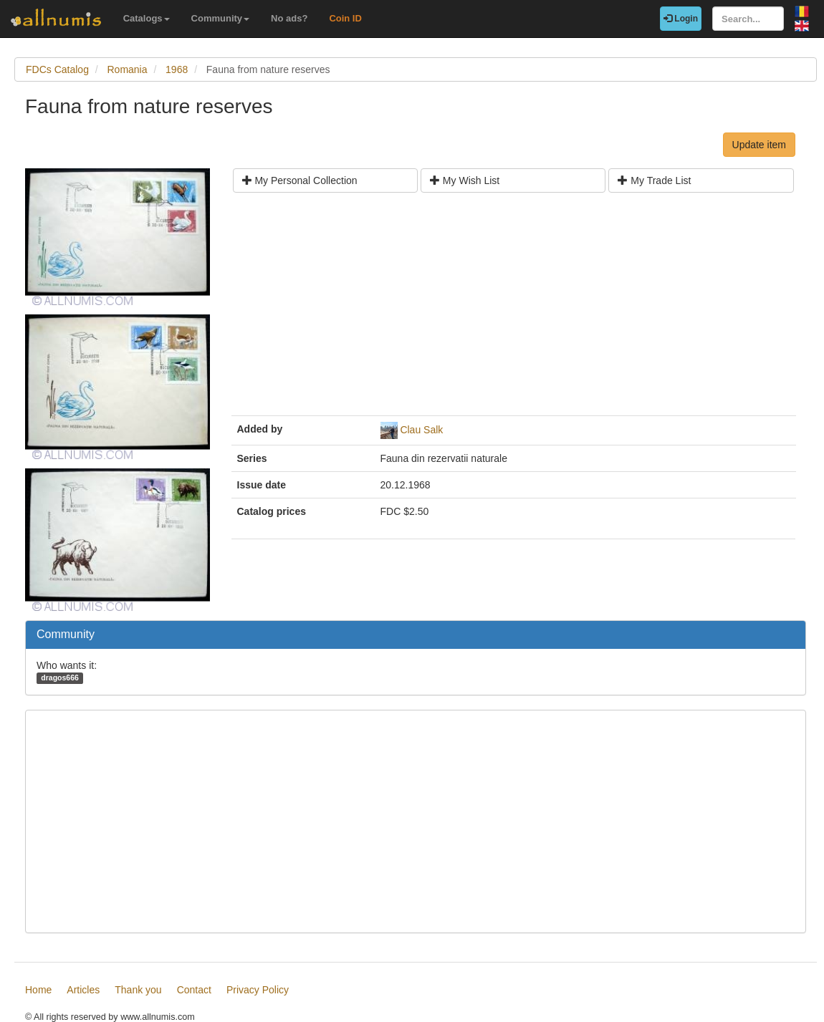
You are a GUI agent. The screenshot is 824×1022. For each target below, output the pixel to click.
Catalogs (146, 18)
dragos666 (60, 677)
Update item (759, 144)
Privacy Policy (257, 990)
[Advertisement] (513, 309)
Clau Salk (421, 429)
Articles (83, 990)
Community (220, 18)
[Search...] (748, 18)
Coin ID (345, 18)
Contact (194, 990)
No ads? (289, 18)
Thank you (138, 990)
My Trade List (654, 180)
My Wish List (464, 180)
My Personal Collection (300, 180)
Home (38, 990)
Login (680, 19)
